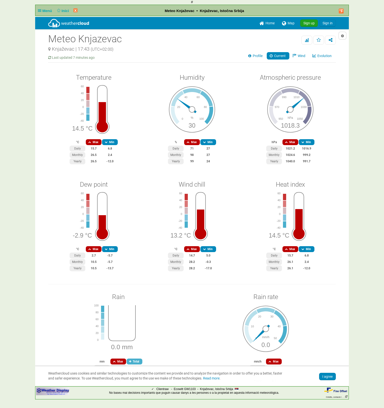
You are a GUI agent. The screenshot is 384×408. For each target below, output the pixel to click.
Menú (46, 11)
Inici (62, 11)
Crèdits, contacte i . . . (337, 397)
